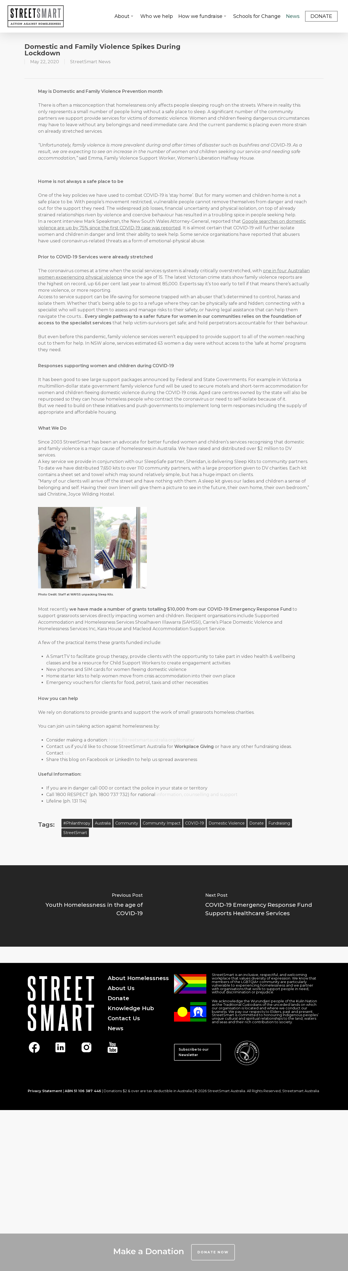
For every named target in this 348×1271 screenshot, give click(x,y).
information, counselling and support (197, 794)
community (126, 823)
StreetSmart (75, 832)
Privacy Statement (45, 1091)
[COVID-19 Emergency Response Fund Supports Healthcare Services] (261, 906)
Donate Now (213, 1252)
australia (103, 823)
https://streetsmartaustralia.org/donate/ (151, 740)
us (67, 753)
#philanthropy (76, 823)
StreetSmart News (90, 61)
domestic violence (227, 823)
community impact (162, 823)
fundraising (279, 823)
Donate (256, 823)
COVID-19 (194, 823)
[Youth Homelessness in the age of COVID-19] (87, 906)
